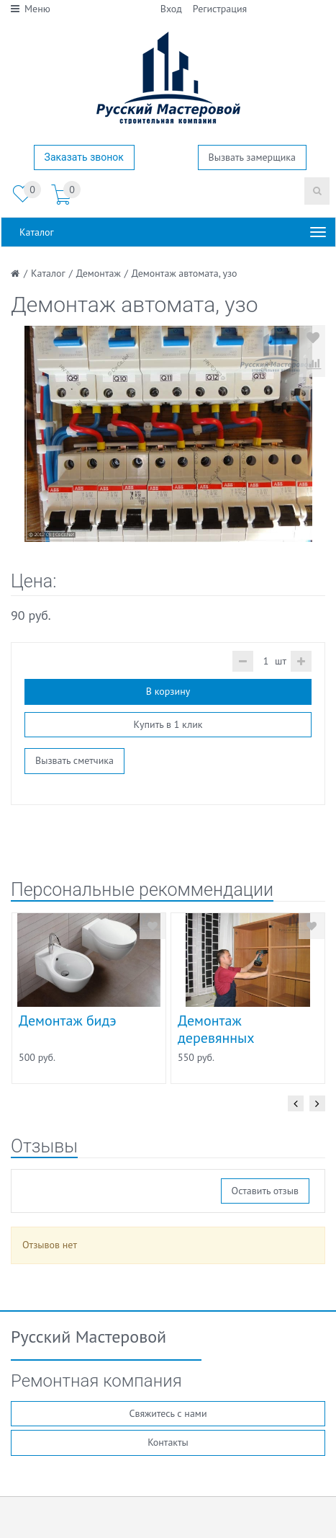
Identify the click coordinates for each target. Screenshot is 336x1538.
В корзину (168, 691)
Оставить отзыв (265, 1190)
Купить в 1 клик (167, 724)
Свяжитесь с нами (167, 1413)
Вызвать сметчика (74, 760)
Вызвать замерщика (252, 157)
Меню (30, 8)
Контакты (168, 1442)
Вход (171, 8)
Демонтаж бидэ (68, 1020)
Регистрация (220, 8)
